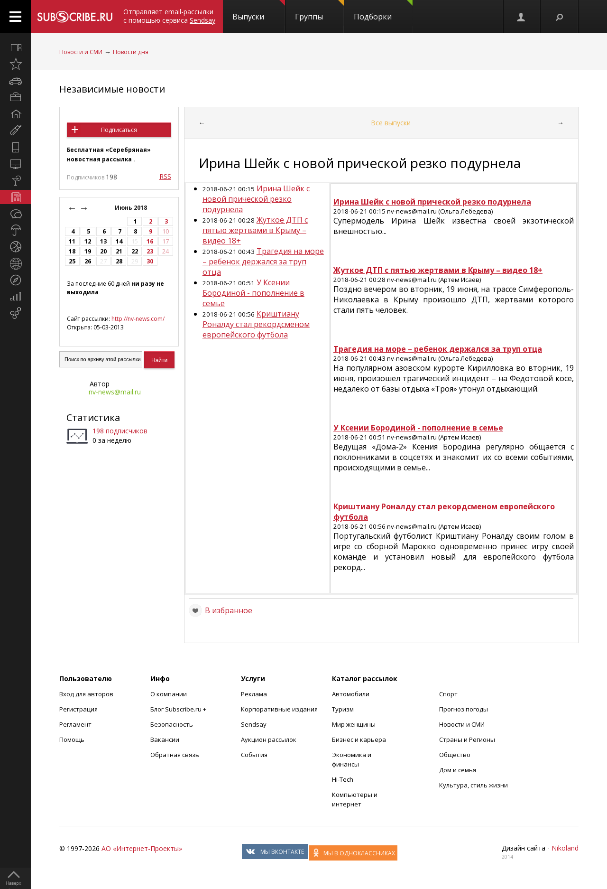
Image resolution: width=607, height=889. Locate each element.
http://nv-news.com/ (138, 319)
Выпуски (258, 11)
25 (72, 261)
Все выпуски (391, 122)
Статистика (93, 417)
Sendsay (254, 724)
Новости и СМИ (80, 52)
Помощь (71, 739)
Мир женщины (354, 724)
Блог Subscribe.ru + (179, 709)
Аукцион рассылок (268, 739)
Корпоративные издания (279, 709)
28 (119, 261)
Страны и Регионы (467, 739)
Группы (319, 11)
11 (72, 241)
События (254, 754)
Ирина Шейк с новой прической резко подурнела (256, 199)
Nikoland (565, 847)
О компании (168, 694)
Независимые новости (112, 89)
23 (150, 251)
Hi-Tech (342, 779)
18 (72, 251)
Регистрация (78, 709)
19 (87, 251)
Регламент (75, 724)
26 (87, 261)
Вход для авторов (86, 694)
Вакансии (164, 739)
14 (119, 241)
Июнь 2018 (131, 208)
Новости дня (130, 52)
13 (103, 241)
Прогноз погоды (463, 709)
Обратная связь (174, 754)
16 (150, 241)
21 (119, 251)
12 (87, 241)
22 (134, 251)
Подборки (383, 11)
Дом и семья (457, 770)
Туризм (343, 709)
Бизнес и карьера (359, 739)
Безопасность (171, 724)
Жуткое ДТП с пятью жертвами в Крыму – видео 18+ (255, 230)
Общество (454, 754)
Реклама (254, 694)
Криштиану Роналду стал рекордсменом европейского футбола (256, 324)
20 (103, 251)
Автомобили (350, 694)
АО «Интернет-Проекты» (141, 848)
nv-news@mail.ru (115, 391)
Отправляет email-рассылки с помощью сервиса (169, 16)
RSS (165, 176)
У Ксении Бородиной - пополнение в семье (253, 293)
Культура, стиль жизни (473, 785)
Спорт (448, 694)
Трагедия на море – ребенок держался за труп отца (263, 261)
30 (150, 261)
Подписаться (119, 130)
